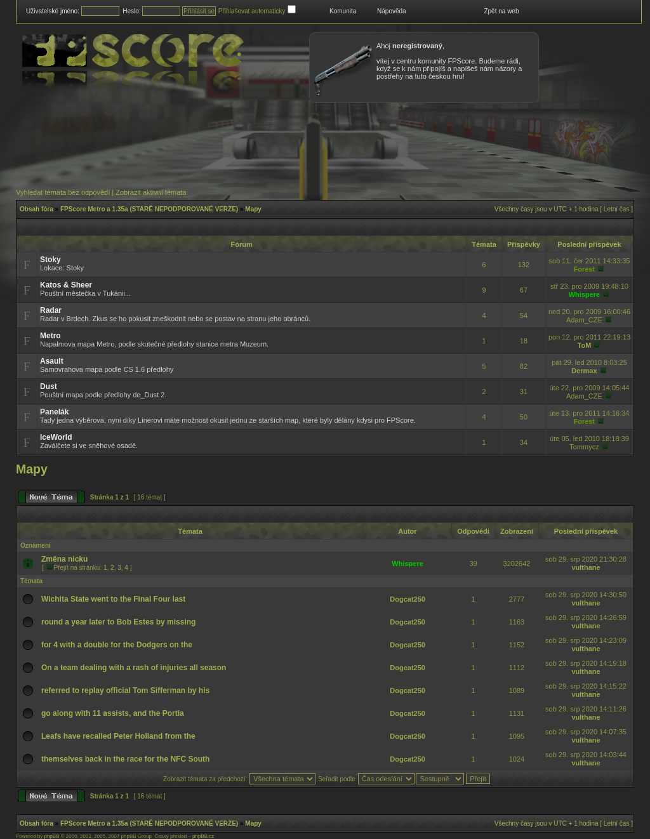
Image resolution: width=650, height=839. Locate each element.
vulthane (585, 567)
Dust (48, 386)
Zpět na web (501, 11)
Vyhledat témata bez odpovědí (63, 192)
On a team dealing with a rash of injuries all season (133, 667)
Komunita (342, 11)
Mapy (253, 209)
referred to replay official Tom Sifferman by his (125, 690)
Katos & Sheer (66, 285)
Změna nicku (64, 559)
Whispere (584, 294)
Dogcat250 (407, 599)
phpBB (51, 836)
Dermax (584, 370)
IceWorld (56, 437)
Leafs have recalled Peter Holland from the (118, 736)
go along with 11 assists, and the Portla (112, 713)
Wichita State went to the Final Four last (113, 599)
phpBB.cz (203, 836)
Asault (51, 361)
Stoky (50, 259)
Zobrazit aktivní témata (151, 192)
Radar (51, 310)
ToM (585, 345)
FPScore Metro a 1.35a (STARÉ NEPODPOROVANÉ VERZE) (149, 209)
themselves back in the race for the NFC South (125, 759)
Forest (584, 269)
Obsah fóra (36, 209)
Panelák (54, 411)
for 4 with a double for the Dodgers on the (116, 644)
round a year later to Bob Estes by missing (118, 622)
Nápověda (391, 11)
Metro (50, 335)
